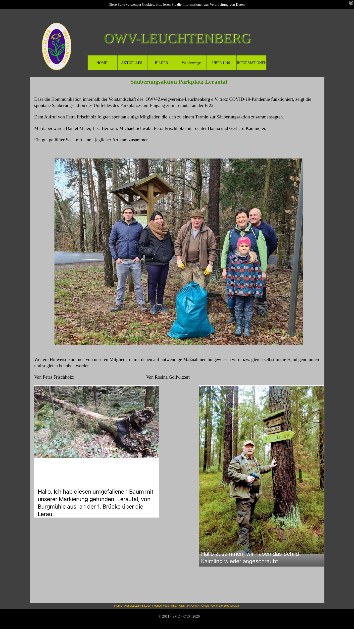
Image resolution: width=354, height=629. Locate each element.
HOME (118, 605)
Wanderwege (161, 605)
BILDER (147, 605)
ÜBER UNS (178, 605)
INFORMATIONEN (198, 605)
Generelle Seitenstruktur (225, 605)
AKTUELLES (132, 605)
